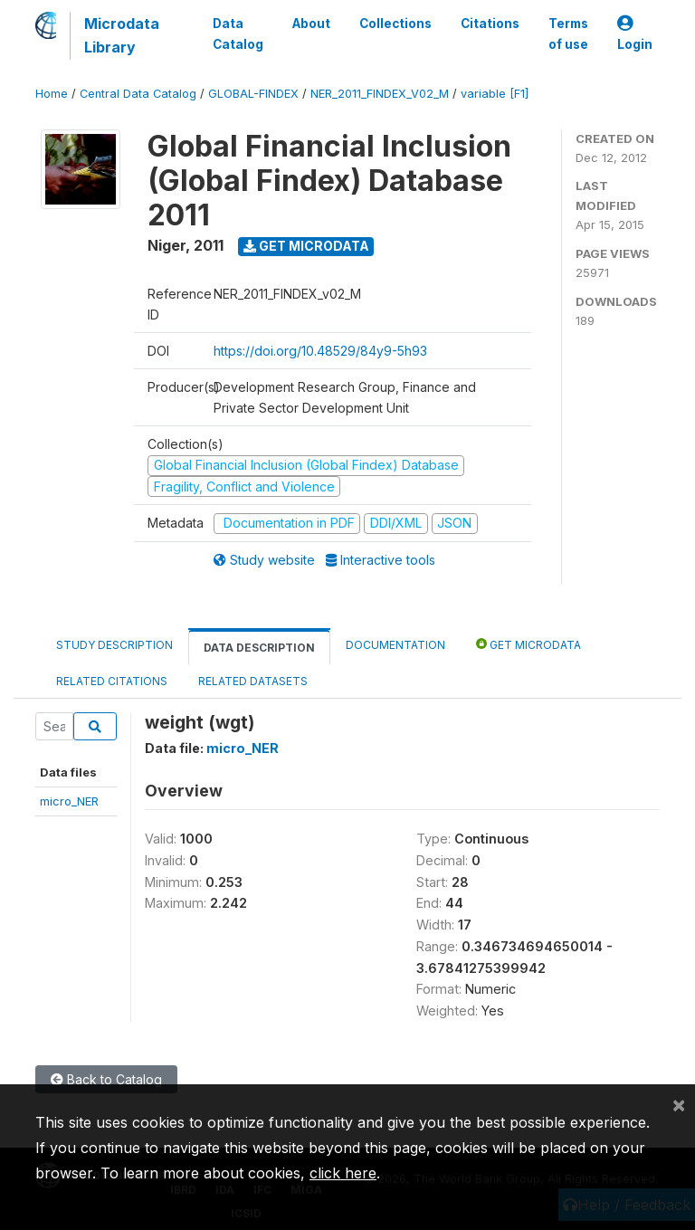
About (311, 23)
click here (342, 1173)
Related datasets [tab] (253, 681)
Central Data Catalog (138, 93)
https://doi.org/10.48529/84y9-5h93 (320, 350)
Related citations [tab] (111, 681)
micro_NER (69, 801)
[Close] (678, 1104)
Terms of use (568, 33)
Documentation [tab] (395, 645)
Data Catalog (238, 33)
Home (51, 93)
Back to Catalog (106, 1079)
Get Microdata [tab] (528, 644)
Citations (490, 23)
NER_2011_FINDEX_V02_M (379, 93)
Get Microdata (306, 245)
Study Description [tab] (114, 645)
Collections (395, 23)
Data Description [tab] (259, 647)
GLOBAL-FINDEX (253, 93)
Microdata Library (121, 35)
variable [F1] (494, 93)
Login (634, 34)
